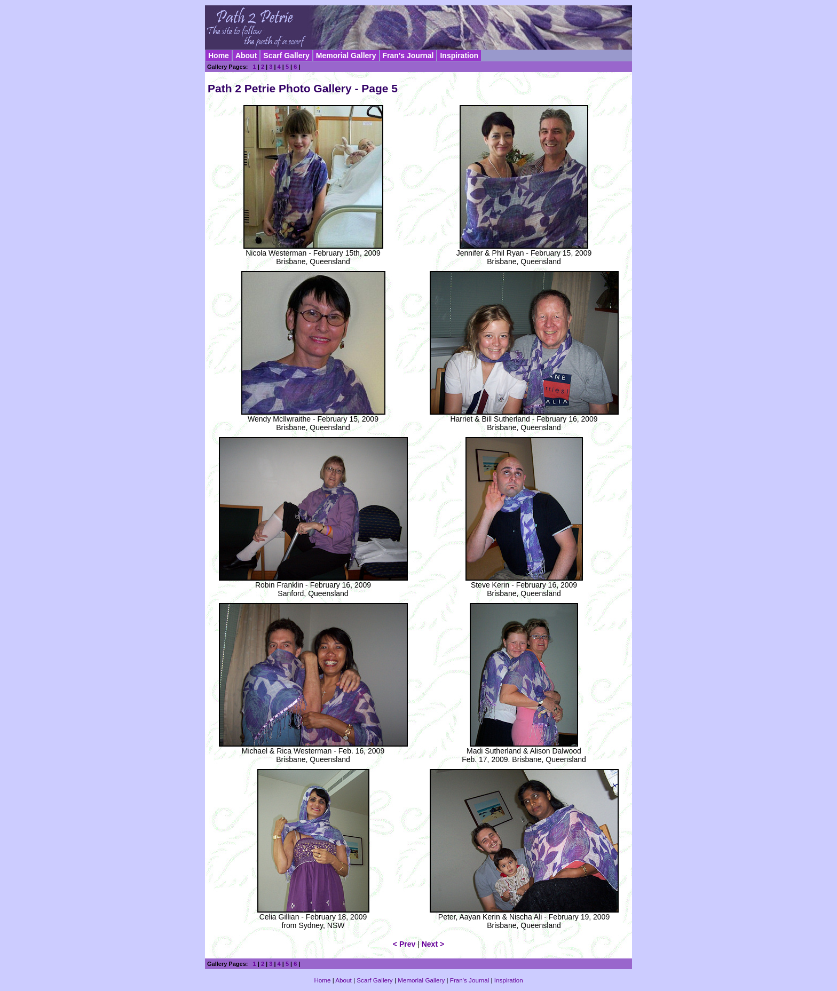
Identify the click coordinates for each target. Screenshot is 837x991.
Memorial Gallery (346, 55)
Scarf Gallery (286, 55)
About (246, 55)
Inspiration (459, 55)
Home (218, 55)
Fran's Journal (408, 55)
